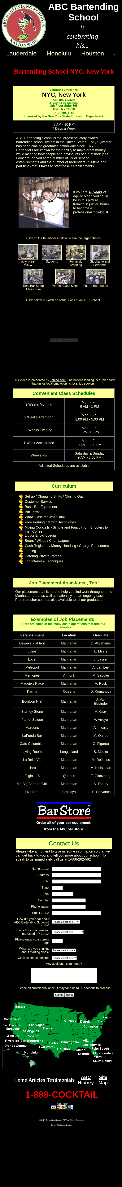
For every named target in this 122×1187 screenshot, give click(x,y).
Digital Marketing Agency (61, 1128)
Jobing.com (58, 380)
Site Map (103, 1083)
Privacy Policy (62, 1107)
